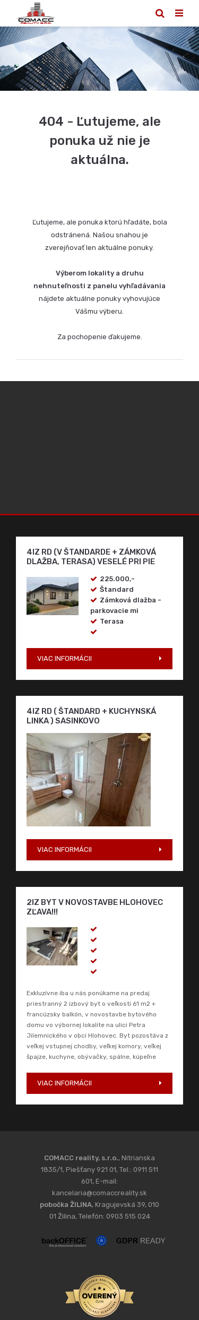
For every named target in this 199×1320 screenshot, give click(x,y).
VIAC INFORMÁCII (64, 658)
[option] (99, 59)
